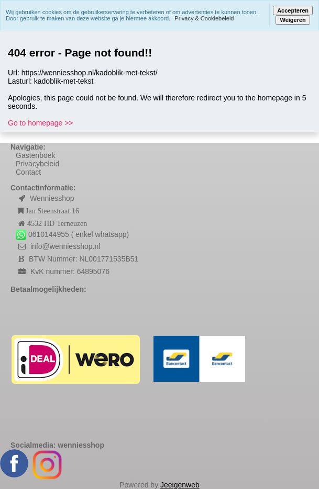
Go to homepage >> (40, 123)
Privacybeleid (37, 164)
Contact (28, 172)
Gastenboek (36, 155)
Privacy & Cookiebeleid (204, 18)
